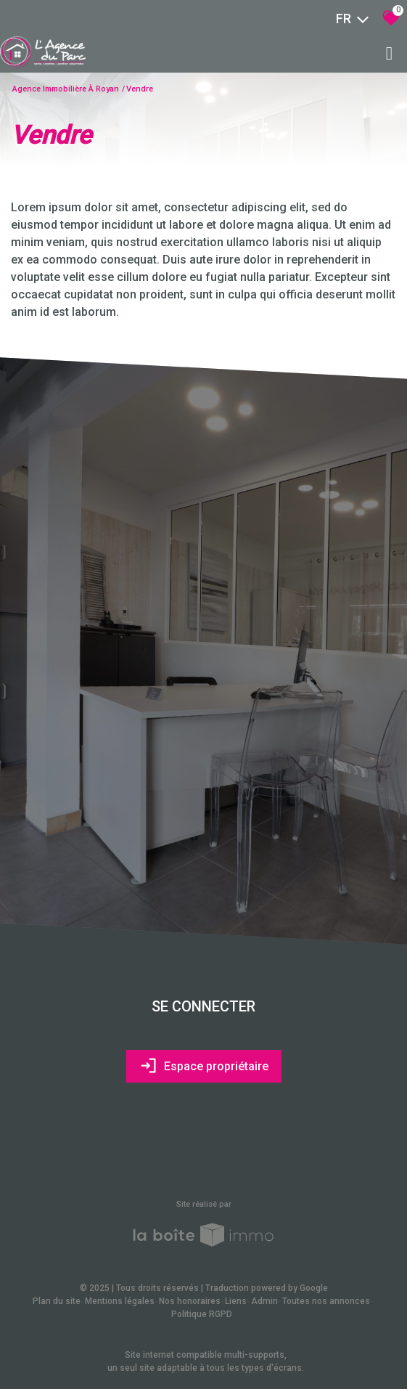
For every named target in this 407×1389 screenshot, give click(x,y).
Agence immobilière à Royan (65, 89)
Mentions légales (120, 1301)
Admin (264, 1301)
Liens (236, 1301)
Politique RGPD (201, 1314)
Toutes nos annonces (326, 1301)
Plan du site (57, 1301)
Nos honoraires (190, 1301)
